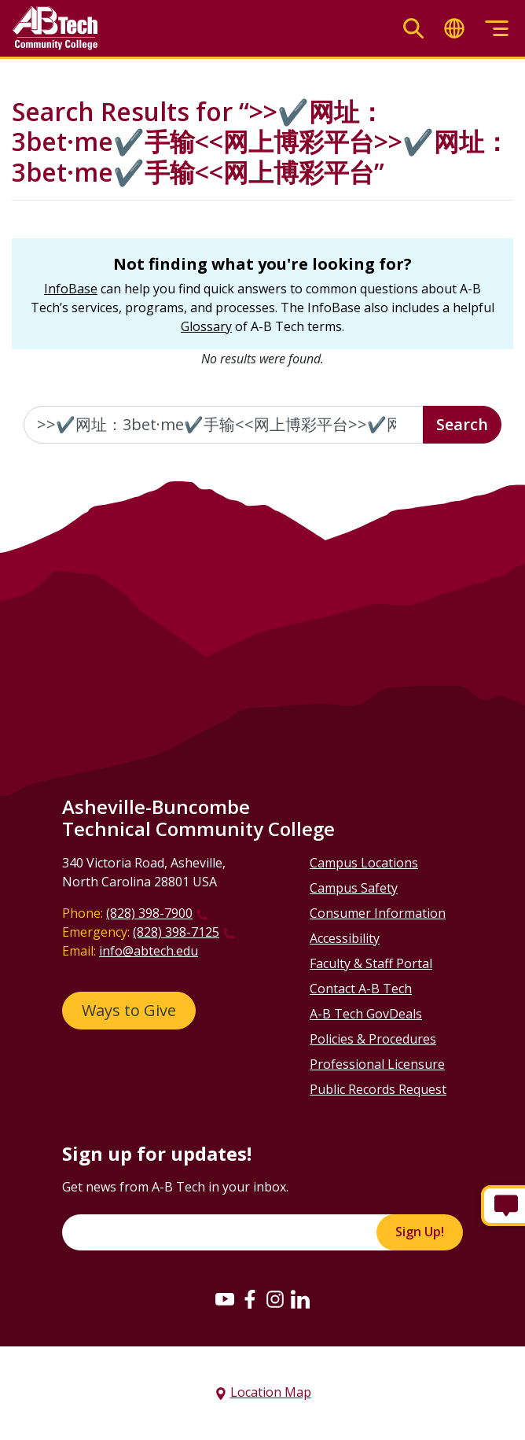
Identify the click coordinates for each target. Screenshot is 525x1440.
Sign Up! (419, 1231)
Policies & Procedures (373, 1039)
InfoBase (70, 288)
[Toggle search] (413, 29)
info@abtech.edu (148, 950)
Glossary (206, 326)
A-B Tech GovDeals (366, 1013)
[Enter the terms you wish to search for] (224, 425)
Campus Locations (364, 862)
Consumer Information (378, 913)
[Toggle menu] (497, 29)
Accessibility (345, 938)
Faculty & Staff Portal (371, 963)
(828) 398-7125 (176, 932)
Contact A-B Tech (361, 988)
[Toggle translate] (454, 29)
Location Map (270, 1392)
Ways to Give (129, 1010)
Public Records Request (378, 1089)
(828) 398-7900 (149, 913)
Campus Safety (354, 888)
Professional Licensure (377, 1064)
